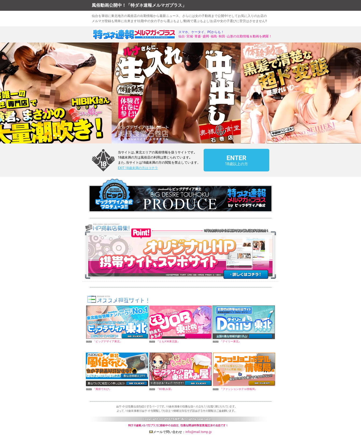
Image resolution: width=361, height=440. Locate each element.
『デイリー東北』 (230, 341)
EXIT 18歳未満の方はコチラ (138, 168)
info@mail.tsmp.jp (198, 432)
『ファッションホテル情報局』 (238, 389)
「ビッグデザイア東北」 (107, 341)
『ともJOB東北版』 (168, 341)
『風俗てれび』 (102, 389)
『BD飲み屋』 (165, 389)
